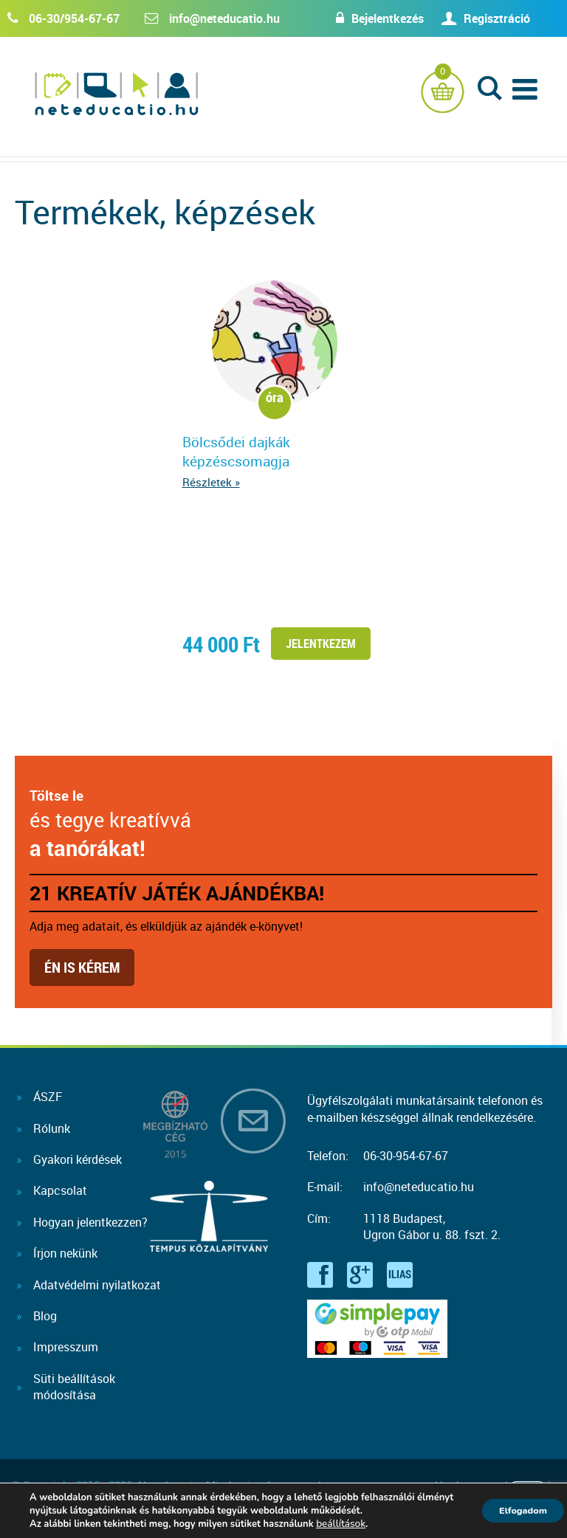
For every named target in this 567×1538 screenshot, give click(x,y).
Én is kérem (82, 967)
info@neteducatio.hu (224, 18)
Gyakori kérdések (77, 1159)
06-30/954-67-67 (74, 18)
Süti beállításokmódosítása (74, 1386)
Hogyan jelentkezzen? (90, 1222)
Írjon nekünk (65, 1253)
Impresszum (65, 1347)
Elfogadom (515, 1510)
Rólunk (51, 1128)
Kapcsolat (60, 1190)
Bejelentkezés (373, 18)
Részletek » (210, 482)
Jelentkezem (320, 643)
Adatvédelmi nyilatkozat (97, 1285)
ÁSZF (47, 1097)
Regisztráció (497, 18)
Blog (45, 1316)
